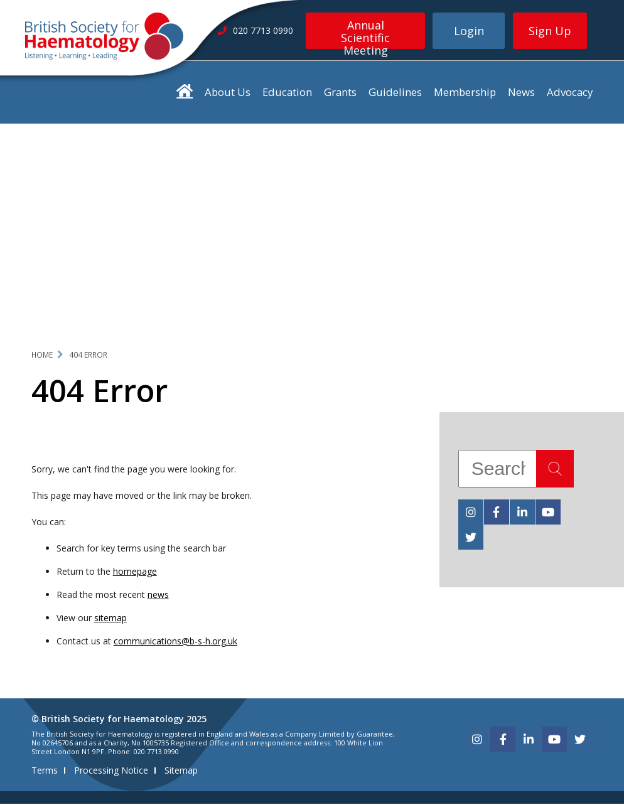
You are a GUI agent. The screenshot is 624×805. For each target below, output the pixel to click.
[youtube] (548, 513)
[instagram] (470, 513)
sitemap (110, 619)
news (158, 596)
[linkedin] (522, 513)
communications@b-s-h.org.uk (175, 642)
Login (469, 30)
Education (287, 93)
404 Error (88, 356)
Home (42, 356)
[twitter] (470, 538)
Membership (465, 93)
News (521, 93)
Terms (44, 771)
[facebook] (496, 513)
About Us (227, 93)
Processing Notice (111, 771)
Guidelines (395, 93)
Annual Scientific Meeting (365, 33)
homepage (135, 572)
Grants (340, 93)
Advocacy (570, 93)
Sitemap (181, 771)
